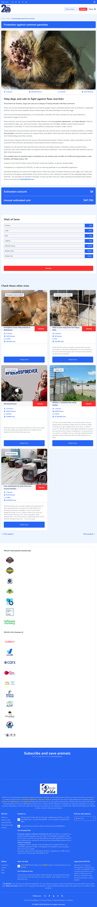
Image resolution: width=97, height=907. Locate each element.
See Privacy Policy (56, 756)
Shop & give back (7, 825)
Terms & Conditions (31, 900)
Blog (2, 873)
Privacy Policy (46, 900)
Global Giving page (24, 842)
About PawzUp (6, 822)
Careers (3, 868)
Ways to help (5, 820)
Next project (89, 534)
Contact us (4, 865)
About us (4, 817)
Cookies (70, 900)
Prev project (7, 534)
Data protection (59, 900)
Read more (24, 359)
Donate (83, 9)
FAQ (2, 870)
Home (3, 18)
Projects (8, 18)
